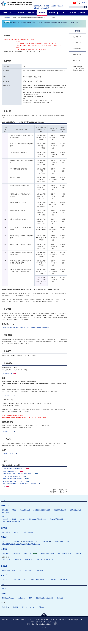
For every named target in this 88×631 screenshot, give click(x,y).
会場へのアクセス (9, 395)
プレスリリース (6, 541)
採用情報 (46, 6)
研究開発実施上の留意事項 (65, 553)
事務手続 (4, 566)
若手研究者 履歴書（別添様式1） (14, 476)
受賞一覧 (69, 541)
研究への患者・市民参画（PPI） (37, 519)
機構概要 (14, 510)
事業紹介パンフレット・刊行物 (44, 598)
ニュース (4, 575)
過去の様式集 (39, 570)
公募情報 (8, 17)
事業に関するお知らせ (38, 579)
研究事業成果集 (59, 541)
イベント (26, 579)
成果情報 (16, 541)
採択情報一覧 (28, 559)
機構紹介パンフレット (8, 598)
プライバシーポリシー (45, 624)
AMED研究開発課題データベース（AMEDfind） (37, 541)
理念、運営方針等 (25, 510)
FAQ (6, 486)
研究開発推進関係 (28, 532)
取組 (3, 516)
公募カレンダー (30, 553)
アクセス (60, 6)
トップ (3, 17)
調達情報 (38, 6)
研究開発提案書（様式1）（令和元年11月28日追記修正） (20, 473)
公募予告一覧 (6, 559)
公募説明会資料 (9, 373)
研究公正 (14, 519)
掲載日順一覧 (49, 559)
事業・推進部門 (6, 512)
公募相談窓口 (16, 553)
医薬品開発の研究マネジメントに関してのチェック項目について (21, 483)
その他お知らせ (52, 579)
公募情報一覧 (17, 559)
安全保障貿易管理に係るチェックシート (16, 481)
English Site (84, 2)
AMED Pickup (21, 598)
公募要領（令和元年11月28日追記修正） (16, 468)
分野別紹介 (17, 532)
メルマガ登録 (45, 8)
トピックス (17, 579)
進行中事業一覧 (6, 532)
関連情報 (78, 553)
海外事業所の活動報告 (60, 510)
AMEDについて (6, 505)
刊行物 (3, 593)
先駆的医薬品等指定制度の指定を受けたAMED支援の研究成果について (21, 544)
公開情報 (53, 6)
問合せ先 (36, 8)
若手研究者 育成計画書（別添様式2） (16, 478)
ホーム (3, 500)
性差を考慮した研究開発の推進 (11, 521)
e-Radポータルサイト (10, 453)
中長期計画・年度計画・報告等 (42, 510)
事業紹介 (4, 528)
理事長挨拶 (5, 510)
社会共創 (22, 519)
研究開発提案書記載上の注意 (13, 471)
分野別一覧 (39, 559)
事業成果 (4, 537)
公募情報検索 (5, 553)
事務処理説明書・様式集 (47, 553)
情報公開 (5, 519)
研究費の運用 (28, 570)
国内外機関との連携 (75, 510)
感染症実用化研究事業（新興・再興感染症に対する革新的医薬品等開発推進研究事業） (26, 327)
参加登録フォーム (9, 431)
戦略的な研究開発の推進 (56, 519)
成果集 (30, 598)
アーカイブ (60, 598)
